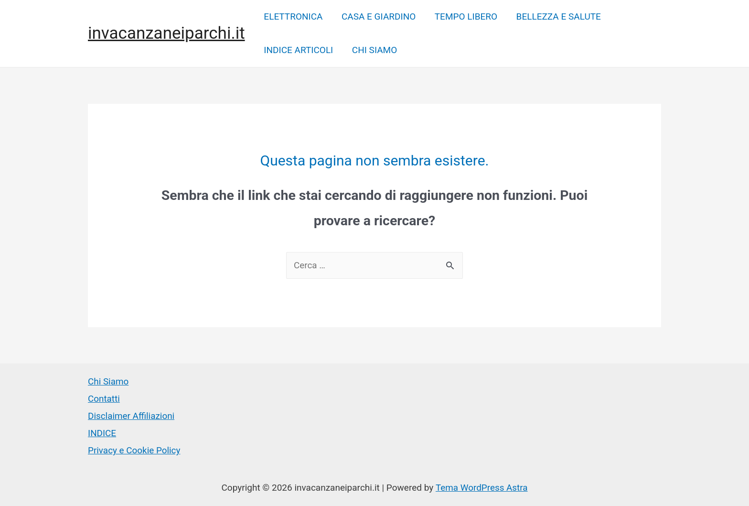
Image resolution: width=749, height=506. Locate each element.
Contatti (104, 399)
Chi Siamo (108, 381)
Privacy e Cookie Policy (134, 449)
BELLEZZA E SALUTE (556, 16)
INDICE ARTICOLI (298, 49)
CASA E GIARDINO (378, 16)
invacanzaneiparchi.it (166, 33)
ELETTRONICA (293, 16)
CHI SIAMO (373, 49)
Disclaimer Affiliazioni (131, 415)
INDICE (102, 432)
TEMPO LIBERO (464, 16)
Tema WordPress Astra (481, 486)
